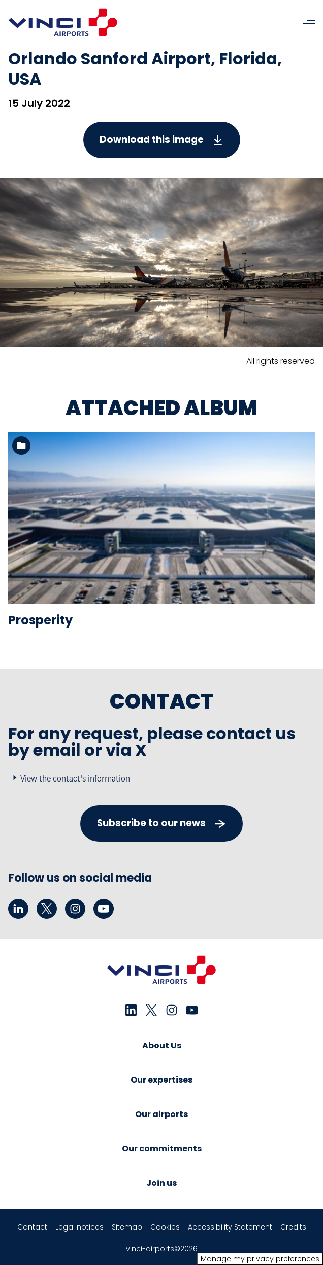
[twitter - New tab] (47, 909)
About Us (161, 1045)
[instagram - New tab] (75, 909)
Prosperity (40, 620)
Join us (161, 1183)
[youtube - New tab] (103, 909)
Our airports (161, 1114)
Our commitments (162, 1149)
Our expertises (161, 1080)
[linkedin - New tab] (18, 909)
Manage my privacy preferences (260, 1259)
